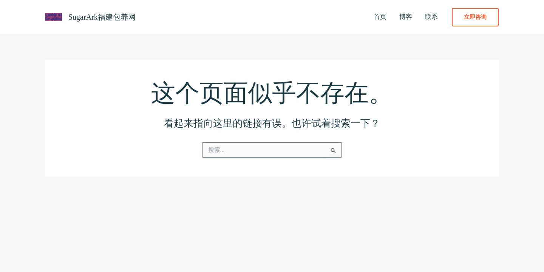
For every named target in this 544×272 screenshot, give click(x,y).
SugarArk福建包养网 (102, 17)
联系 (431, 16)
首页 (380, 16)
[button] (475, 17)
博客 (405, 16)
